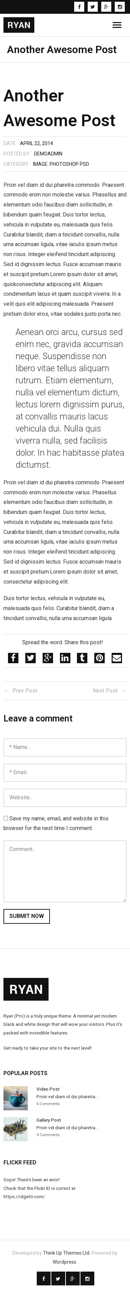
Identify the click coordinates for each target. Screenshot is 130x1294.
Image (40, 164)
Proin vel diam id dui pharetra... (67, 1096)
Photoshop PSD (69, 164)
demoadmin (48, 153)
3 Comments (48, 1135)
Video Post (48, 1089)
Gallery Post (48, 1120)
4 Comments (48, 1104)
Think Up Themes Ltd (66, 1253)
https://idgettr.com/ (24, 1196)
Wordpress (64, 1262)
